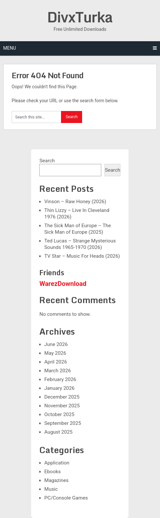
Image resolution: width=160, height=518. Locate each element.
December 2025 (61, 397)
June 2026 (56, 344)
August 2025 (58, 432)
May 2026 (55, 353)
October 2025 (59, 414)
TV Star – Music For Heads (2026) (82, 256)
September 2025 (62, 423)
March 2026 (57, 371)
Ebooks (52, 472)
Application (56, 463)
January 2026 (59, 388)
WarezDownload (62, 284)
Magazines (56, 480)
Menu (9, 48)
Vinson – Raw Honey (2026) (75, 201)
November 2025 (62, 406)
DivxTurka (80, 17)
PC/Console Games (66, 498)
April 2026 (55, 362)
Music (51, 489)
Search (47, 161)
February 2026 (60, 379)
